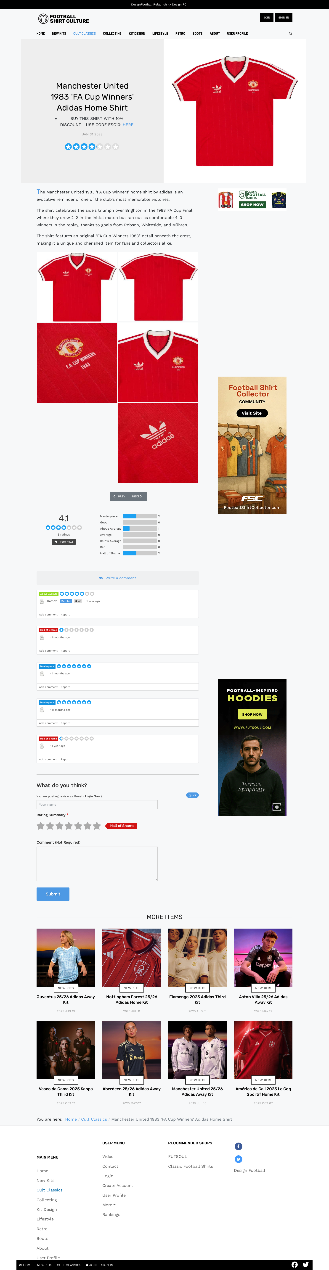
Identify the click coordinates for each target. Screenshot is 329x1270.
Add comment (48, 614)
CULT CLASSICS (69, 1265)
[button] (117, 1204)
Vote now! (64, 541)
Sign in (283, 17)
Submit (53, 894)
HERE (128, 124)
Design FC (179, 4)
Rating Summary (53, 815)
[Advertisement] (252, 293)
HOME (25, 1265)
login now (92, 796)
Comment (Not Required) (58, 842)
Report (65, 614)
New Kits (66, 988)
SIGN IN (107, 1265)
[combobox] (290, 33)
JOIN (266, 17)
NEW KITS (44, 1265)
